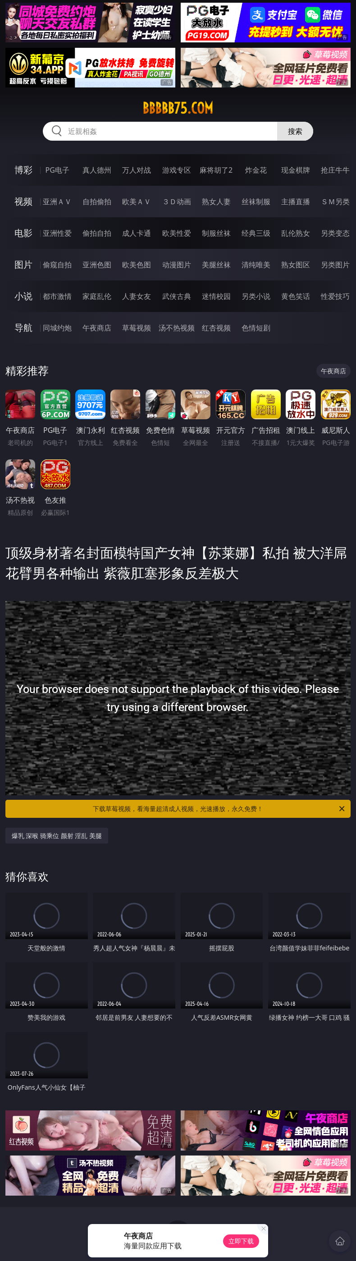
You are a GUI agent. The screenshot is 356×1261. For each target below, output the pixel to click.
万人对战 (136, 170)
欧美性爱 (176, 233)
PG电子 (57, 170)
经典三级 (256, 233)
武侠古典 (176, 296)
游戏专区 (176, 170)
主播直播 (295, 201)
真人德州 (96, 170)
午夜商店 (96, 328)
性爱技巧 (335, 296)
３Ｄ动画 (176, 201)
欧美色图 (136, 265)
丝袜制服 (256, 201)
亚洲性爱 (57, 233)
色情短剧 (256, 328)
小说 (23, 296)
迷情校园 (216, 296)
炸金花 (256, 170)
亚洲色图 (96, 265)
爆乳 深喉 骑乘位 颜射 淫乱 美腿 (57, 835)
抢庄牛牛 (335, 170)
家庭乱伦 (96, 296)
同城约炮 (57, 328)
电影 (23, 233)
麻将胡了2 (216, 170)
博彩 (23, 170)
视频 (23, 201)
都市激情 (57, 296)
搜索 (295, 131)
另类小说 (256, 296)
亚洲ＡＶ (57, 201)
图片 (23, 264)
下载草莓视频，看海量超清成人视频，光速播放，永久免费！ (219, 808)
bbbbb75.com (177, 108)
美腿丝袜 (216, 265)
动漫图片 (176, 265)
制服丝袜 (216, 233)
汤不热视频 (177, 328)
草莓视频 (136, 328)
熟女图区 (295, 265)
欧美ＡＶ (136, 201)
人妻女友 (136, 296)
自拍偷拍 (96, 201)
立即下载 (241, 1241)
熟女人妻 (216, 201)
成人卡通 (136, 233)
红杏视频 (216, 328)
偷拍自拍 (96, 233)
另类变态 (335, 233)
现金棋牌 (295, 170)
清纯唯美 (256, 265)
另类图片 (335, 265)
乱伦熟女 (295, 233)
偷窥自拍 (57, 265)
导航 (23, 327)
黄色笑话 (295, 296)
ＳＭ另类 (335, 201)
